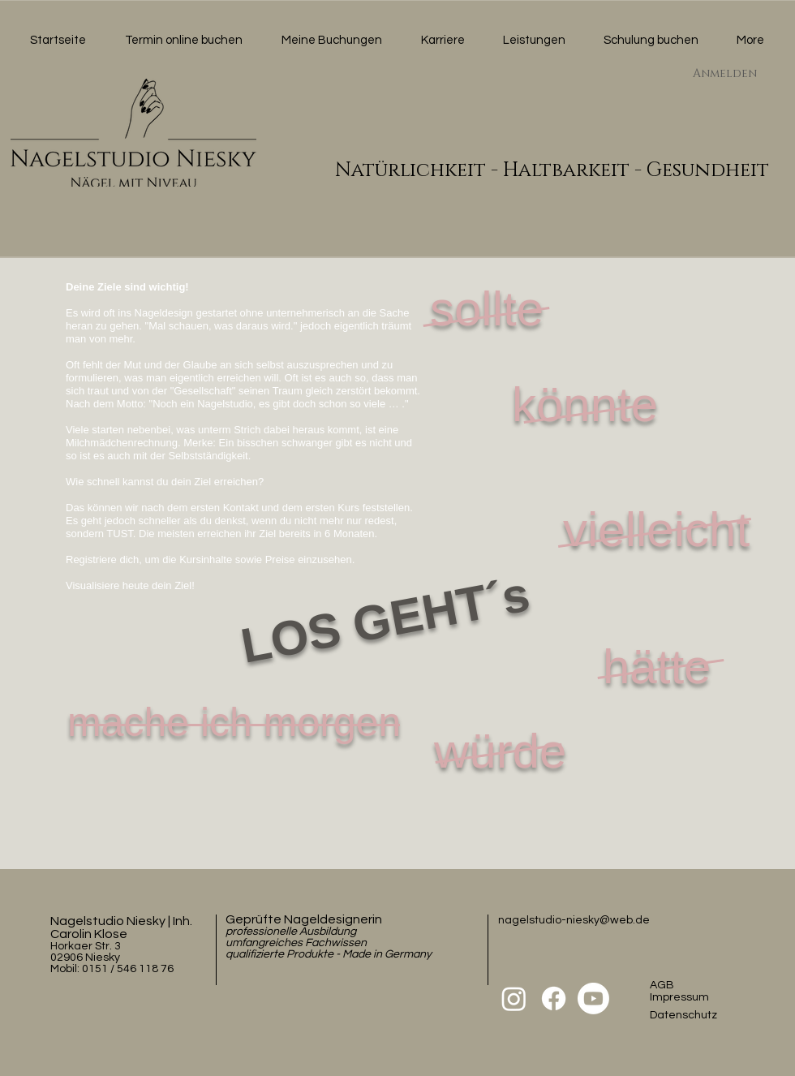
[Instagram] (514, 998)
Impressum (679, 997)
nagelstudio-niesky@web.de (574, 920)
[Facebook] (553, 998)
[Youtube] (593, 998)
